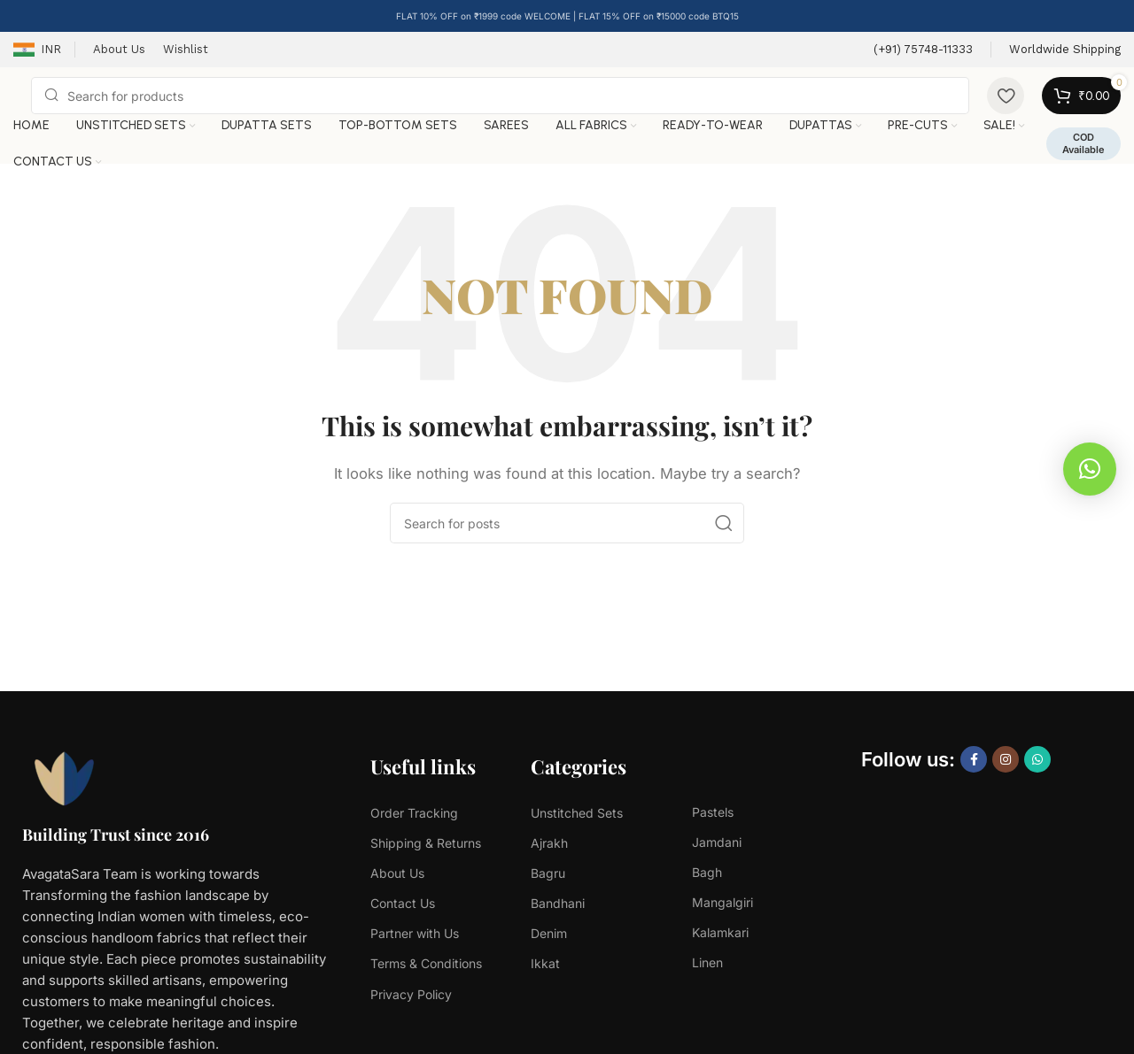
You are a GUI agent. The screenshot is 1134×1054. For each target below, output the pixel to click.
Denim (549, 933)
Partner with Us (414, 933)
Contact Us (402, 903)
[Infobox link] (923, 50)
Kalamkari (720, 932)
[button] (1089, 469)
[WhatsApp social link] (1037, 759)
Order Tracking (414, 812)
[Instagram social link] (1005, 759)
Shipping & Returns (425, 842)
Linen (707, 962)
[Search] (500, 95)
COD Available (1083, 143)
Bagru (548, 873)
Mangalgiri (722, 902)
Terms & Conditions (426, 963)
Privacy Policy (411, 994)
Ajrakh (549, 842)
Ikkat (545, 963)
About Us (397, 873)
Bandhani (558, 903)
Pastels (713, 811)
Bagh (707, 872)
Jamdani (717, 842)
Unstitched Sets (577, 812)
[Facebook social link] (973, 759)
